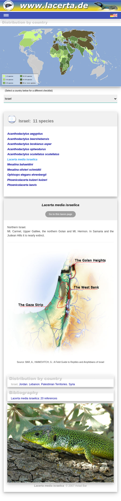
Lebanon (34, 384)
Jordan (23, 384)
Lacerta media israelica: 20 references (34, 398)
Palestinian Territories (54, 384)
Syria (72, 384)
